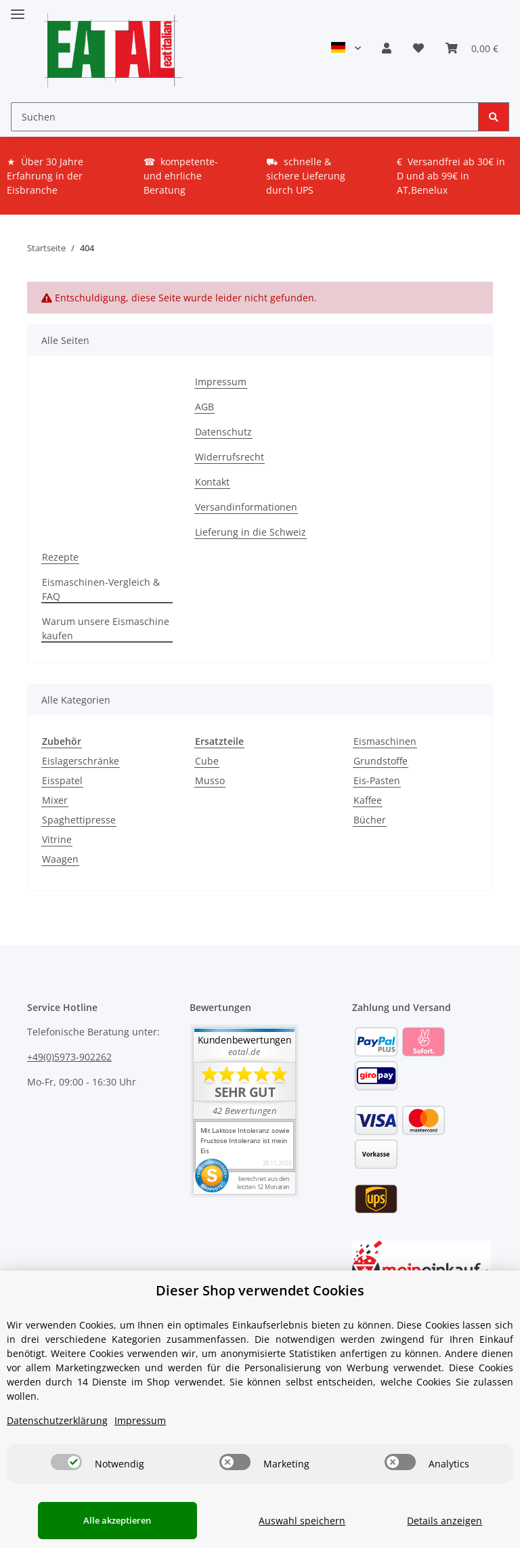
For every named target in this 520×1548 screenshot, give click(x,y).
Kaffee (367, 800)
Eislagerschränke (80, 760)
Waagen (60, 859)
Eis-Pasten (376, 780)
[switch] (66, 1462)
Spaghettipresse (79, 819)
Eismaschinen (384, 741)
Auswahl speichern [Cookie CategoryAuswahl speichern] (290, 1520)
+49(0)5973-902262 (69, 1056)
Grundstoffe (380, 760)
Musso (210, 780)
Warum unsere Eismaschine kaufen (105, 628)
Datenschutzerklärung (57, 1420)
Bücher (369, 819)
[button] (386, 48)
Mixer (55, 800)
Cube (207, 760)
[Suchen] (245, 116)
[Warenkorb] (472, 48)
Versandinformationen (246, 506)
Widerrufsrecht (229, 456)
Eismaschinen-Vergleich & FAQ (101, 589)
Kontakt (212, 481)
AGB (204, 406)
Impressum (220, 381)
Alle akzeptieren (110, 1520)
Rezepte (60, 557)
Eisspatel (62, 780)
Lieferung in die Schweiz (250, 531)
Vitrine (57, 839)
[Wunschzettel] (418, 48)
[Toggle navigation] (17, 8)
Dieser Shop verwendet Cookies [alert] (260, 1290)
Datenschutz (223, 431)
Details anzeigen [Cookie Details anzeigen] (441, 1520)
